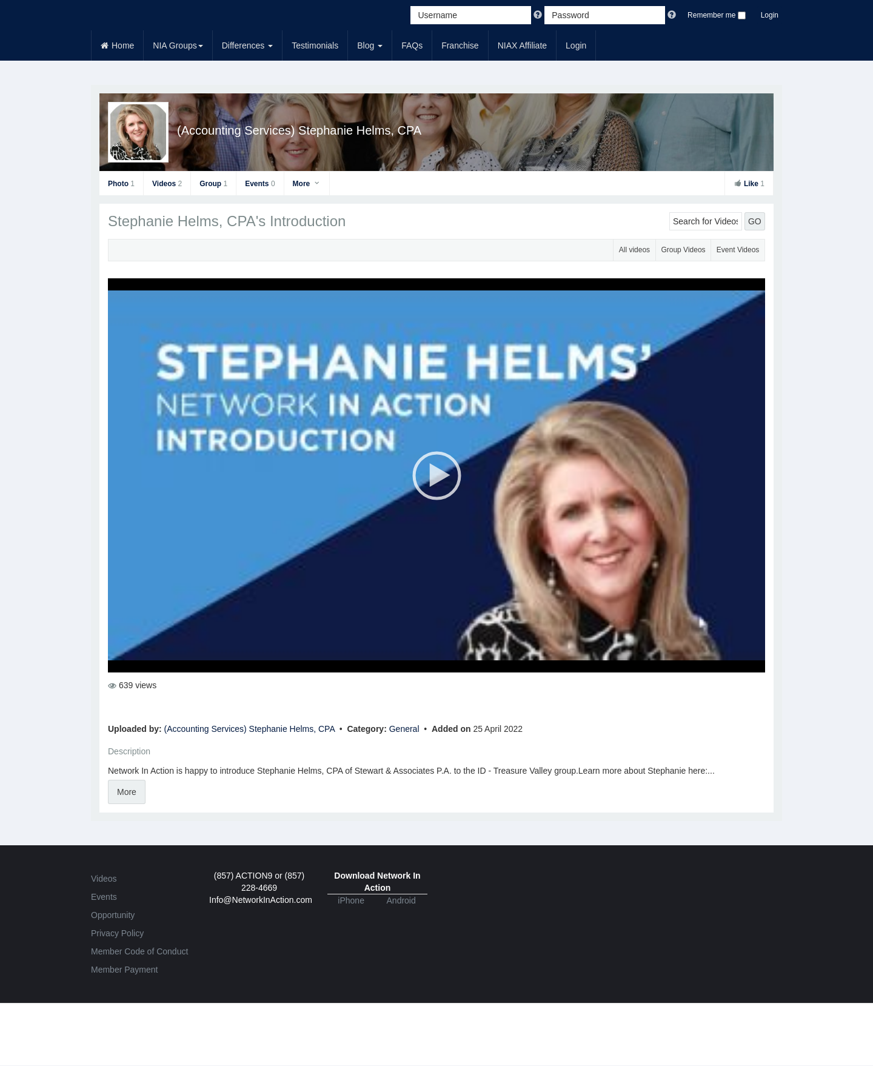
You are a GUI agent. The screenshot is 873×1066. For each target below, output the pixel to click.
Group (213, 183)
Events (260, 183)
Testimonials (315, 45)
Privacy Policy (117, 933)
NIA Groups (177, 45)
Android (401, 900)
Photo (121, 183)
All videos (634, 250)
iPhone (351, 900)
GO (754, 221)
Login (769, 15)
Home (117, 45)
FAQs (412, 45)
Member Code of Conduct (139, 951)
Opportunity (113, 915)
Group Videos (683, 250)
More (307, 183)
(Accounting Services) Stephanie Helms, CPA (299, 130)
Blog (370, 45)
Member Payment (124, 969)
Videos (167, 183)
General (405, 729)
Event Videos (738, 250)
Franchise (459, 45)
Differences (247, 45)
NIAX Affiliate (522, 45)
